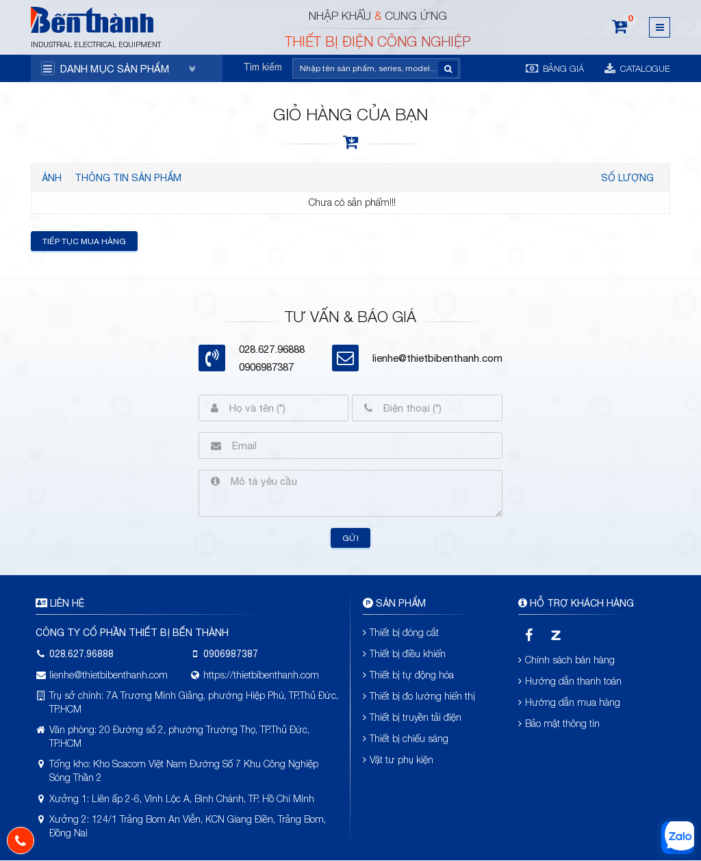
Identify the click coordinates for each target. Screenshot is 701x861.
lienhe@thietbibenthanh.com (437, 358)
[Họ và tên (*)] (283, 408)
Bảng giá (555, 68)
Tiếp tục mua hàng (84, 241)
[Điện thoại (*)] (437, 408)
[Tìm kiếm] (367, 68)
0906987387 (266, 367)
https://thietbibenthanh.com (261, 674)
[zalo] (556, 635)
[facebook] (528, 635)
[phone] (20, 840)
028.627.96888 (81, 653)
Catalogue (637, 69)
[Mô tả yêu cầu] (361, 493)
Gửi (350, 538)
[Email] (361, 445)
